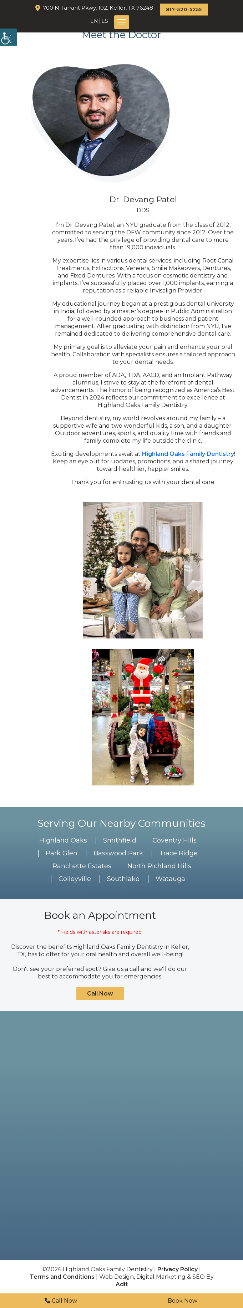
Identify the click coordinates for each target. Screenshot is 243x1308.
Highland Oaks (63, 840)
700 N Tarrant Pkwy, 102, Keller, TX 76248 (98, 7)
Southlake (123, 879)
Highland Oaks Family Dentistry (188, 454)
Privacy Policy (177, 1269)
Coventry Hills (174, 840)
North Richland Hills (159, 866)
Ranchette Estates (81, 866)
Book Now (182, 1300)
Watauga (170, 879)
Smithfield (119, 840)
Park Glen (61, 853)
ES (104, 21)
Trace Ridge (178, 853)
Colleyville (75, 879)
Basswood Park (118, 853)
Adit (122, 1284)
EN (94, 21)
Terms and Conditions (62, 1276)
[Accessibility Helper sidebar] (8, 37)
